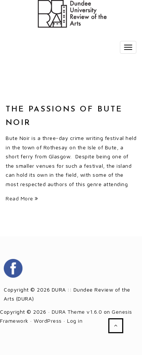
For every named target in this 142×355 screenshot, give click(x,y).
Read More (22, 198)
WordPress (48, 320)
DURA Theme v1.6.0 (77, 311)
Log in (74, 320)
